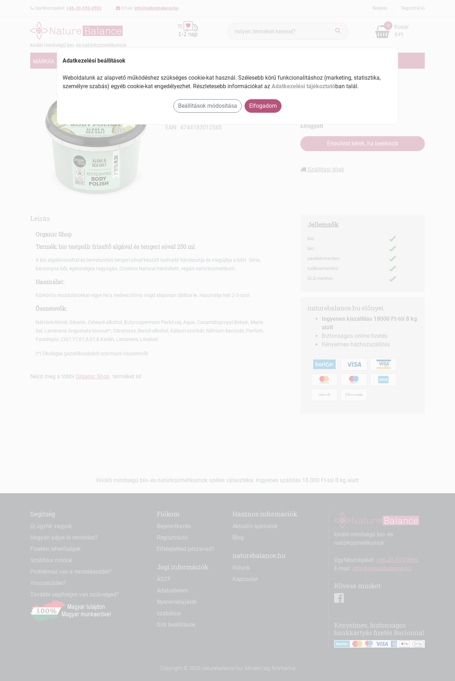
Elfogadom (263, 105)
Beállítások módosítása (207, 105)
